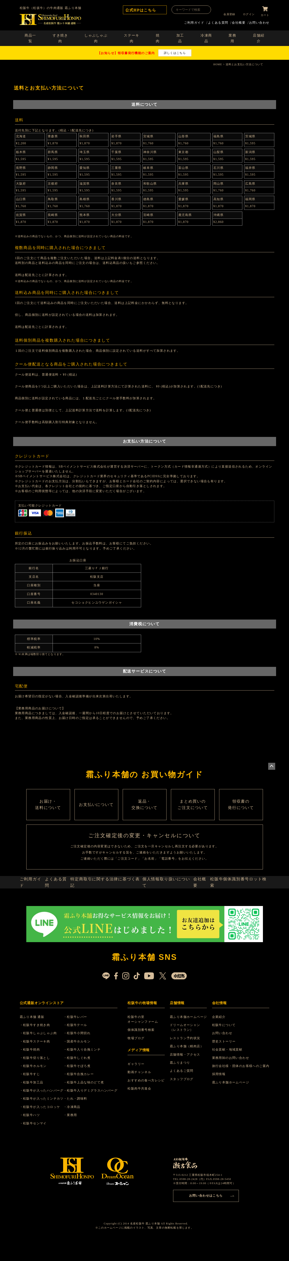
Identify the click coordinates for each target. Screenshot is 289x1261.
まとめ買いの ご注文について (193, 812)
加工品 (180, 37)
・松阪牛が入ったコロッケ (42, 1129)
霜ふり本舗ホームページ (188, 1039)
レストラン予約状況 (185, 1060)
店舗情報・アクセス (185, 1077)
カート (265, 14)
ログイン (247, 14)
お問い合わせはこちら (206, 1217)
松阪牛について (224, 1047)
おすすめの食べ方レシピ (147, 1102)
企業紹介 (219, 1039)
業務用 (232, 37)
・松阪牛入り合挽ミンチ (87, 1072)
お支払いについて (96, 812)
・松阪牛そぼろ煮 (82, 1088)
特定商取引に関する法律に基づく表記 (109, 901)
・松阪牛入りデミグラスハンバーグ (96, 1112)
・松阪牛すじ (32, 1096)
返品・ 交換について (144, 812)
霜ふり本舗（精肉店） (187, 1068)
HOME (217, 63)
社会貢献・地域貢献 (227, 1072)
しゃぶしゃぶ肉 (96, 37)
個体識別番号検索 (142, 1052)
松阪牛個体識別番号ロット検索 (241, 901)
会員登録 (227, 14)
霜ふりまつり (180, 1085)
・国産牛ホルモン (82, 1063)
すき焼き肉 (60, 37)
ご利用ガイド (194, 21)
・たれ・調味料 (80, 1121)
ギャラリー (137, 1086)
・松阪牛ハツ (32, 1137)
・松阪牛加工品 (34, 1104)
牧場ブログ (137, 1060)
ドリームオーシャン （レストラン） (185, 1050)
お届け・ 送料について (48, 812)
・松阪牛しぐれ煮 (82, 1080)
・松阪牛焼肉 (32, 1072)
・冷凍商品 (77, 1129)
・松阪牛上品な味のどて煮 (89, 1104)
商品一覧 (30, 37)
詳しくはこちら (175, 52)
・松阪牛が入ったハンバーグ (44, 1112)
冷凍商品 (206, 37)
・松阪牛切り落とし (37, 1080)
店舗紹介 (258, 37)
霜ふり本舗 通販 (34, 1039)
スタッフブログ (182, 1101)
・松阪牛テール (80, 1047)
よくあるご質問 (182, 1093)
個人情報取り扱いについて (167, 901)
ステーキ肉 (131, 37)
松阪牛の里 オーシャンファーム (144, 1042)
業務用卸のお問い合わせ (230, 1080)
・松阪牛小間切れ (82, 1055)
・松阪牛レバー (80, 1039)
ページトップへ (271, 765)
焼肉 (158, 37)
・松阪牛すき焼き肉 (37, 1047)
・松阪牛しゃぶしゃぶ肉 (40, 1055)
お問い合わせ (259, 21)
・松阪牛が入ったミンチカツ (44, 1121)
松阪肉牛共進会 (140, 1111)
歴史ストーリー (224, 1063)
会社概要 (238, 21)
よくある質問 (218, 21)
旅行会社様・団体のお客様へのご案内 (240, 1088)
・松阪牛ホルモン (35, 1088)
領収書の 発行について (241, 812)
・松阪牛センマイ (35, 1145)
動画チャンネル (140, 1094)
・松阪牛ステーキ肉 (37, 1063)
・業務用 (75, 1137)
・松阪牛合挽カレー (84, 1096)
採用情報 (219, 1096)
